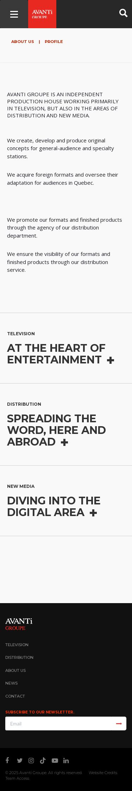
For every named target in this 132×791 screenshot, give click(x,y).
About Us (23, 41)
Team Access (17, 778)
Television (17, 644)
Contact (15, 696)
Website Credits (103, 772)
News (11, 683)
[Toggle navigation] (14, 14)
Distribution (19, 657)
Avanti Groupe (32, 772)
